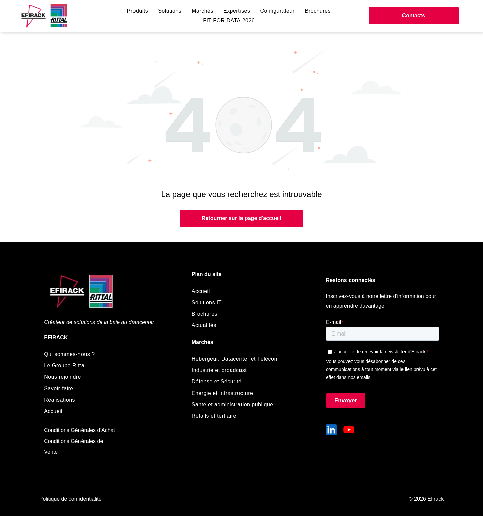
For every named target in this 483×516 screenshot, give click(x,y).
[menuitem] (137, 11)
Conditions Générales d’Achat (79, 430)
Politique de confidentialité (70, 499)
